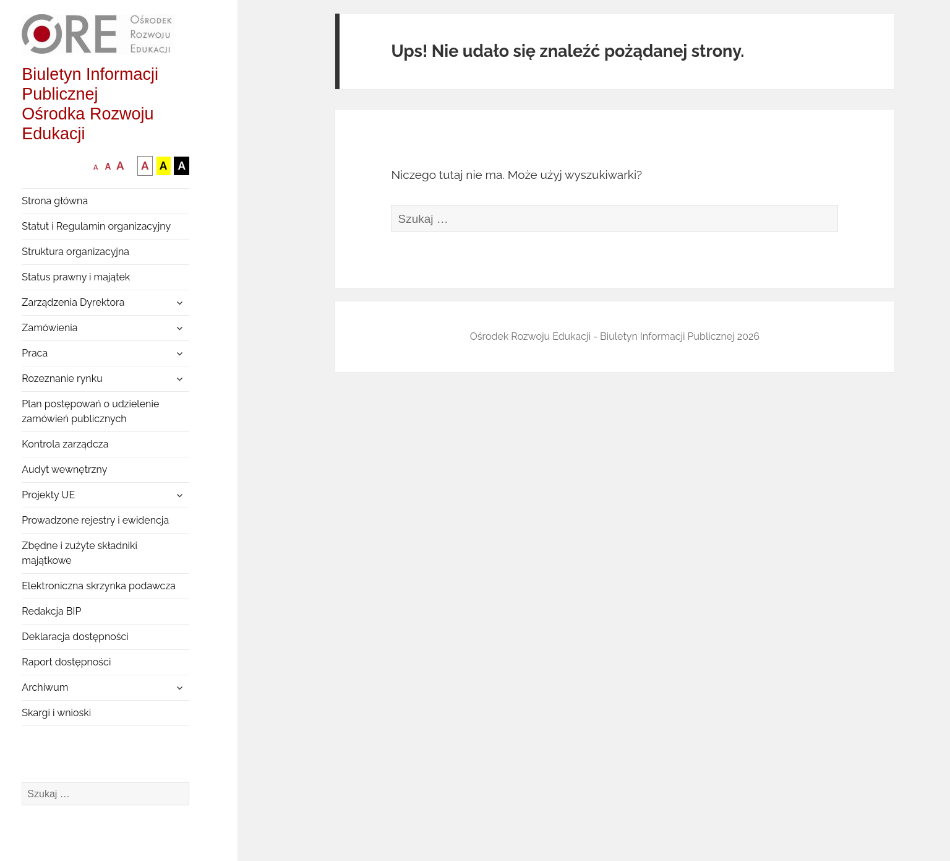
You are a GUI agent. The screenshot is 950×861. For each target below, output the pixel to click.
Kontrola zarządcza (65, 444)
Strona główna (55, 201)
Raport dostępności (66, 662)
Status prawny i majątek (76, 277)
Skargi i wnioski (56, 713)
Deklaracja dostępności (75, 637)
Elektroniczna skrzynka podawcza (99, 586)
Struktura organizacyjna (75, 251)
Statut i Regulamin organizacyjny (96, 226)
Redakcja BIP (51, 611)
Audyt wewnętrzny (64, 469)
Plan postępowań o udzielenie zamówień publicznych (90, 411)
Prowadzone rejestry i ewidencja (95, 520)
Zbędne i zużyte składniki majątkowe (79, 553)
